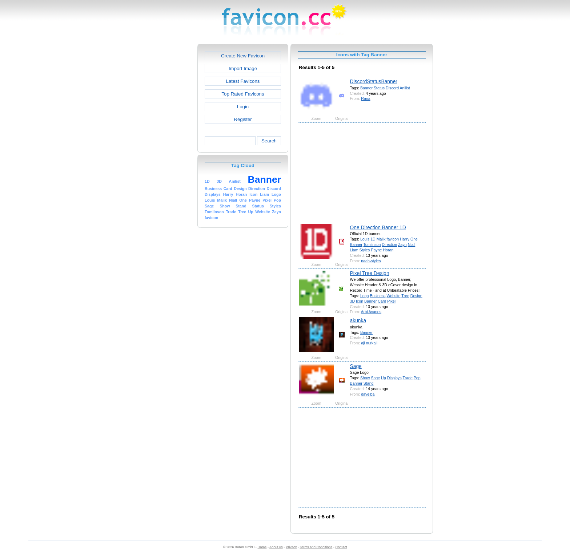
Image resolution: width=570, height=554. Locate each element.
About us (276, 547)
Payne (376, 250)
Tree (405, 296)
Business (377, 296)
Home (262, 547)
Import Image (243, 68)
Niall (412, 244)
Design (416, 296)
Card (382, 301)
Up (383, 378)
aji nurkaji (369, 343)
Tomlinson (372, 244)
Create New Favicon (243, 55)
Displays (394, 378)
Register (243, 119)
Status (379, 88)
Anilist (405, 88)
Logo (364, 296)
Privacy (291, 547)
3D (352, 301)
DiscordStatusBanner (373, 81)
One (414, 239)
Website (393, 296)
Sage (356, 366)
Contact (341, 547)
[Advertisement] (166, 153)
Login (243, 106)
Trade (407, 378)
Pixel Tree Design (369, 273)
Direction (389, 244)
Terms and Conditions (316, 547)
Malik (381, 239)
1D (373, 239)
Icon (359, 301)
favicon (392, 239)
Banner (366, 88)
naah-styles (371, 261)
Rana (365, 98)
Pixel (391, 301)
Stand (369, 383)
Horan (388, 250)
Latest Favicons (243, 81)
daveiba (367, 394)
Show (365, 378)
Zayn (402, 244)
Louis (364, 239)
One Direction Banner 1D (378, 227)
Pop (417, 378)
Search (269, 140)
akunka (358, 320)
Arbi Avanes (371, 312)
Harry (404, 239)
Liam (354, 250)
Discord (392, 88)
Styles (365, 250)
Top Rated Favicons (242, 94)
